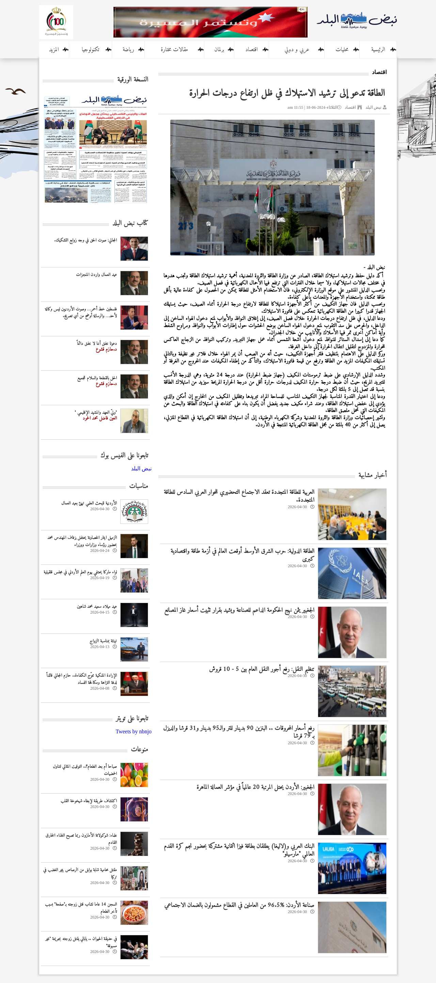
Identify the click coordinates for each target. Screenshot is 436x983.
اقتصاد (251, 50)
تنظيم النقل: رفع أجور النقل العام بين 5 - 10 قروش (261, 669)
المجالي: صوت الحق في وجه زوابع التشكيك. (85, 240)
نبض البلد (373, 107)
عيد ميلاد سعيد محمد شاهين (97, 607)
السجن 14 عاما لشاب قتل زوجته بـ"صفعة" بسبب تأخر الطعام (81, 907)
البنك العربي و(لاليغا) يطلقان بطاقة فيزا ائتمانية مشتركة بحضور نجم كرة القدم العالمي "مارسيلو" (239, 850)
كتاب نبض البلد (130, 224)
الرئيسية (378, 50)
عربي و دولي (296, 50)
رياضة (128, 50)
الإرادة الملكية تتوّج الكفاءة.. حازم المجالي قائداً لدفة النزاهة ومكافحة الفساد (81, 679)
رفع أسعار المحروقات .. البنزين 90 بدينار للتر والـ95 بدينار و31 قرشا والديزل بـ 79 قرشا (238, 732)
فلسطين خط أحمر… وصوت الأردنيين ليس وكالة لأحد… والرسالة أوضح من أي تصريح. (81, 312)
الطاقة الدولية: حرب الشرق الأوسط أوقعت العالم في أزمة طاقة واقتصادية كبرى (242, 555)
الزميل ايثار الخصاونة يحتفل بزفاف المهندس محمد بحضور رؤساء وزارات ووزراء (82, 541)
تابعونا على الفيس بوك (124, 456)
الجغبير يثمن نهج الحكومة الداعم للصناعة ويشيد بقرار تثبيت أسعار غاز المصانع (239, 610)
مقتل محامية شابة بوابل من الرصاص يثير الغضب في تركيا (80, 873)
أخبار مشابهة (372, 476)
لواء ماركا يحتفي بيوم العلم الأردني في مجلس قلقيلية (80, 572)
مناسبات (138, 487)
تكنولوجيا (90, 50)
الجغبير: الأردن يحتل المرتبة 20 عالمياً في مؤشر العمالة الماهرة (255, 787)
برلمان (219, 50)
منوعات (139, 750)
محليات (342, 50)
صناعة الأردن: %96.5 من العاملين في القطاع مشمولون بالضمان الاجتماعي (239, 905)
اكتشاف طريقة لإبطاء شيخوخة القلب (89, 801)
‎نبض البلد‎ (141, 468)
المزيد (54, 50)
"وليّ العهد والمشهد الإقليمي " (96, 412)
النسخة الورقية (132, 80)
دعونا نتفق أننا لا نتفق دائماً (97, 344)
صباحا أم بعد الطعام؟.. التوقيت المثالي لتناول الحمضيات (85, 770)
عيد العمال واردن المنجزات (96, 275)
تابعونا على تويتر (132, 719)
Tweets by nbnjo (133, 731)
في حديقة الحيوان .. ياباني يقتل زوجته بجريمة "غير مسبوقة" (81, 942)
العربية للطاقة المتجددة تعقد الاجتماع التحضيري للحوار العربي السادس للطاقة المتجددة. (239, 496)
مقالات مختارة (174, 50)
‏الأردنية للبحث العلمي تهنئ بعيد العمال (89, 503)
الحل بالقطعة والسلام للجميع (97, 378)
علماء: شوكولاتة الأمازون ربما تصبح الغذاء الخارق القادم (81, 839)
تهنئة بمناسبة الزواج (103, 641)
